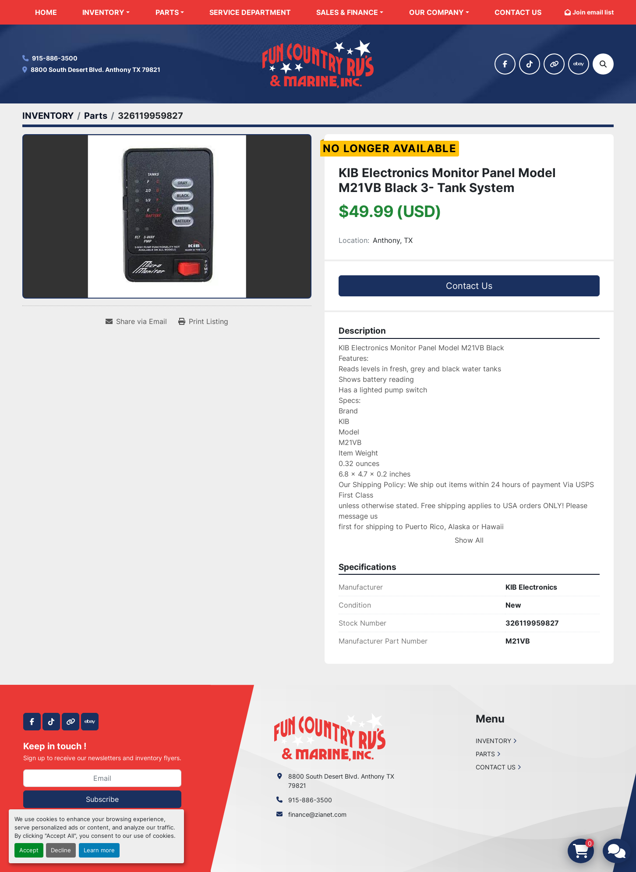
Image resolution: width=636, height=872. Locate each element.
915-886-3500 (55, 58)
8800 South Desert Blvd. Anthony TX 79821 (95, 69)
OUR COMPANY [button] (436, 12)
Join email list (593, 12)
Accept (29, 850)
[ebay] (578, 64)
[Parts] (95, 115)
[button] (106, 12)
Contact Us (469, 286)
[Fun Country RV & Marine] (329, 736)
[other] (554, 64)
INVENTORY (103, 12)
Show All (469, 540)
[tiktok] (529, 64)
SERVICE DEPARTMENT (250, 12)
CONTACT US (518, 12)
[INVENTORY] (48, 115)
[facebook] (505, 64)
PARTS (167, 12)
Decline (61, 850)
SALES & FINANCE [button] (347, 12)
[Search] (603, 64)
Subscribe (102, 799)
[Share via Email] (136, 321)
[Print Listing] (203, 321)
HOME (46, 12)
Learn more (99, 850)
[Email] (102, 778)
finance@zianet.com (317, 814)
